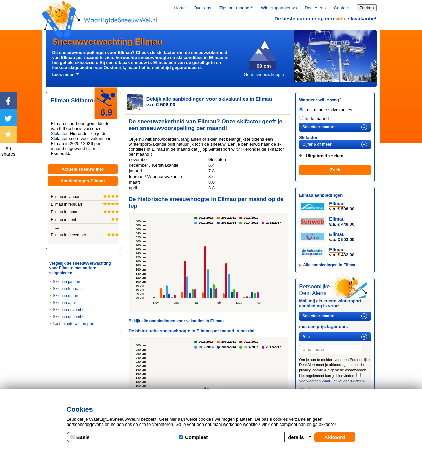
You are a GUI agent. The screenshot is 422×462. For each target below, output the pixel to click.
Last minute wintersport (73, 323)
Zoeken (366, 7)
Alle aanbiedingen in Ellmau (329, 265)
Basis (80, 437)
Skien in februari (67, 288)
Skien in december (69, 316)
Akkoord (334, 437)
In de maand (314, 118)
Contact (341, 7)
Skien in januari (66, 281)
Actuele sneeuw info (83, 169)
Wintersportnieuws (279, 7)
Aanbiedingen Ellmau (82, 180)
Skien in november (69, 309)
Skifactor (59, 133)
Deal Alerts (315, 7)
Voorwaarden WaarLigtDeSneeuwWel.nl (332, 381)
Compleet (193, 437)
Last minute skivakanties (325, 109)
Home (180, 7)
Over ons (203, 7)
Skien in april (64, 302)
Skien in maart (65, 295)
